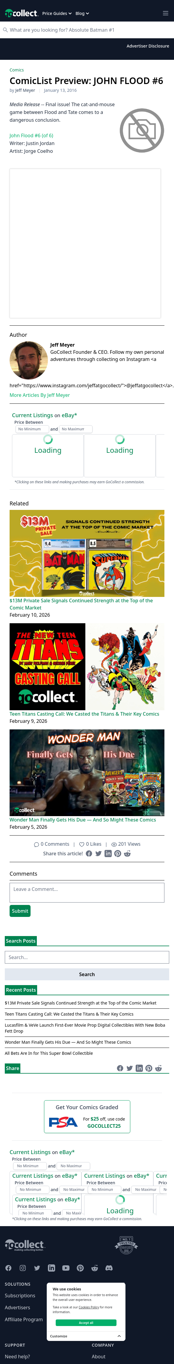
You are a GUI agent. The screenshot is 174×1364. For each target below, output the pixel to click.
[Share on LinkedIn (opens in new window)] (108, 853)
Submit (20, 911)
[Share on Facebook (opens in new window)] (89, 853)
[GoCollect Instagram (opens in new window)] (22, 1268)
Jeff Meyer (25, 90)
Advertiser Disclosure (148, 46)
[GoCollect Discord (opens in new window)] (109, 1268)
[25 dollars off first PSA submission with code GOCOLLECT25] (87, 1122)
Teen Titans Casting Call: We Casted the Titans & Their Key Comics (84, 714)
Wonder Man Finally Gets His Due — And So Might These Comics (83, 819)
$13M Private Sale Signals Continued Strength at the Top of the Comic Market (81, 604)
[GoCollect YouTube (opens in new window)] (65, 1268)
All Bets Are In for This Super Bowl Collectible (49, 1053)
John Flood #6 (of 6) (31, 135)
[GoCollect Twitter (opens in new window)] (37, 1268)
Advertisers (17, 1307)
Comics (17, 70)
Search (87, 974)
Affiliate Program (24, 1319)
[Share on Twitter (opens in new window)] (98, 853)
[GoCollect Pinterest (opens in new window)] (80, 1268)
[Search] (90, 30)
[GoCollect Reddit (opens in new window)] (94, 1268)
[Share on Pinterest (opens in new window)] (117, 853)
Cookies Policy (89, 1307)
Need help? (17, 1356)
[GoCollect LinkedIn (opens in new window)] (51, 1268)
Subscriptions (20, 1295)
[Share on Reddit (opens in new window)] (127, 853)
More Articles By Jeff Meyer (40, 395)
